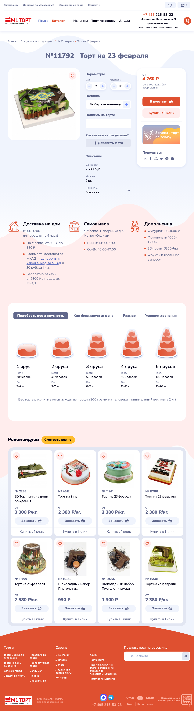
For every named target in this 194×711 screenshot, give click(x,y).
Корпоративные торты (39, 664)
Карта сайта (97, 659)
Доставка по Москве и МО (39, 5)
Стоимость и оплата (71, 5)
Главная (12, 41)
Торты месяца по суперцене (14, 656)
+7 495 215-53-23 (107, 704)
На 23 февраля (65, 41)
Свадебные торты (14, 675)
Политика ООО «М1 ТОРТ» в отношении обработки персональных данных (103, 669)
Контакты (94, 5)
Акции (93, 654)
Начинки (35, 675)
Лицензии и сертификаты (64, 671)
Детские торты (13, 670)
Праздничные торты (38, 656)
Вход (130, 704)
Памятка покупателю (102, 678)
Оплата (60, 664)
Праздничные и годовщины (37, 41)
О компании (11, 5)
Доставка (61, 659)
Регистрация (145, 704)
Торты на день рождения (12, 664)
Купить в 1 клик (161, 113)
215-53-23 (158, 14)
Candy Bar (36, 670)
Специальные (38, 680)
